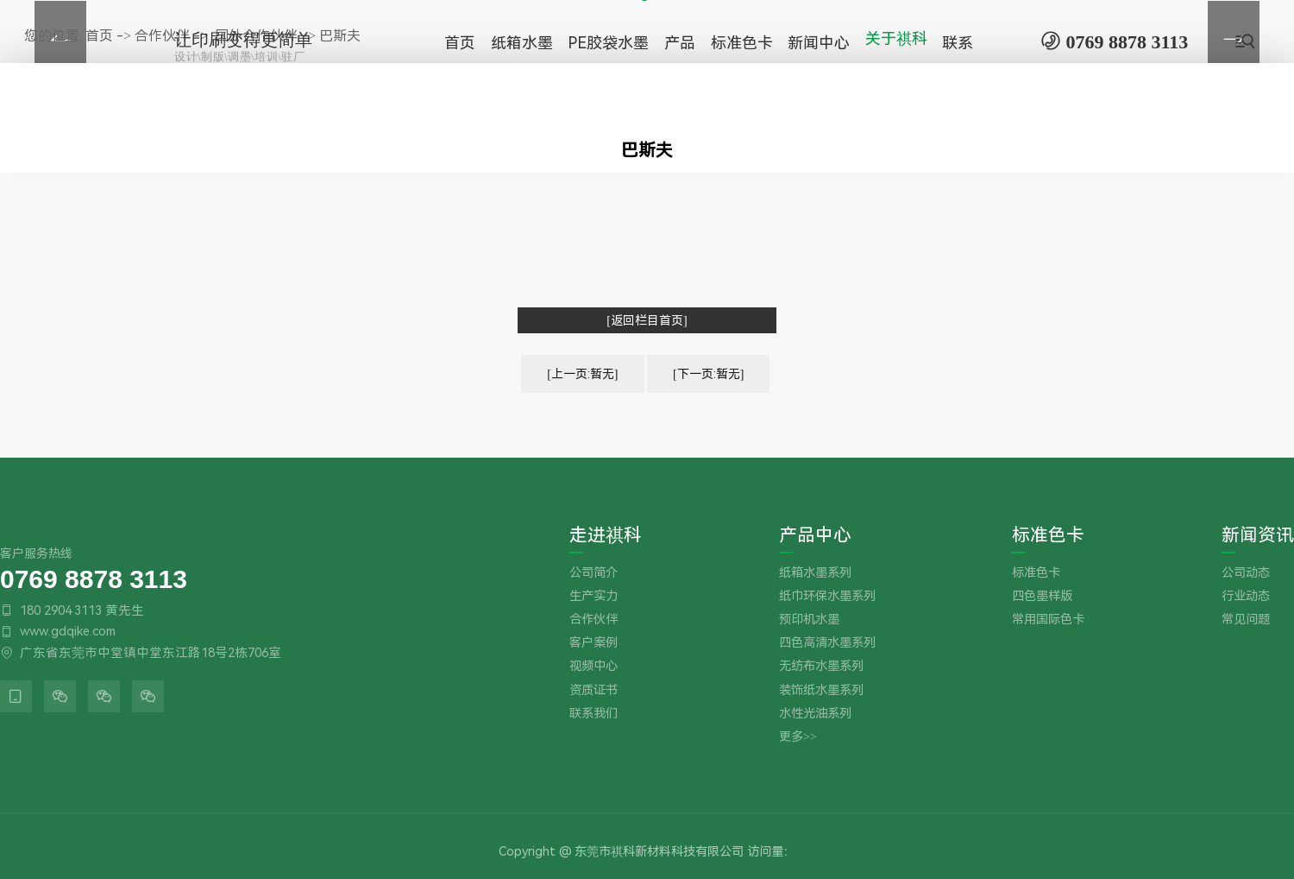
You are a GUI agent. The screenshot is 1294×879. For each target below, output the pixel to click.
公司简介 (593, 573)
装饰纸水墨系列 (821, 690)
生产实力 (593, 596)
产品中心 (815, 536)
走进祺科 (605, 536)
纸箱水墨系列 (815, 573)
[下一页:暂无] (708, 374)
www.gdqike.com (68, 631)
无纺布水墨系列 (821, 666)
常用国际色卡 (1048, 619)
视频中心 (593, 666)
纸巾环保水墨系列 (827, 596)
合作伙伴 (593, 619)
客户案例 (593, 643)
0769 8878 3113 (93, 578)
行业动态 (1246, 596)
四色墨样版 (1042, 596)
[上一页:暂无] (582, 374)
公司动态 (1246, 573)
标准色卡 (1048, 536)
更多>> (798, 737)
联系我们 (593, 713)
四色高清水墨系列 (827, 643)
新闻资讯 (1258, 536)
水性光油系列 (815, 713)
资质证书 (593, 690)
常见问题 (1246, 619)
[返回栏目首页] (646, 320)
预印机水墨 (809, 619)
